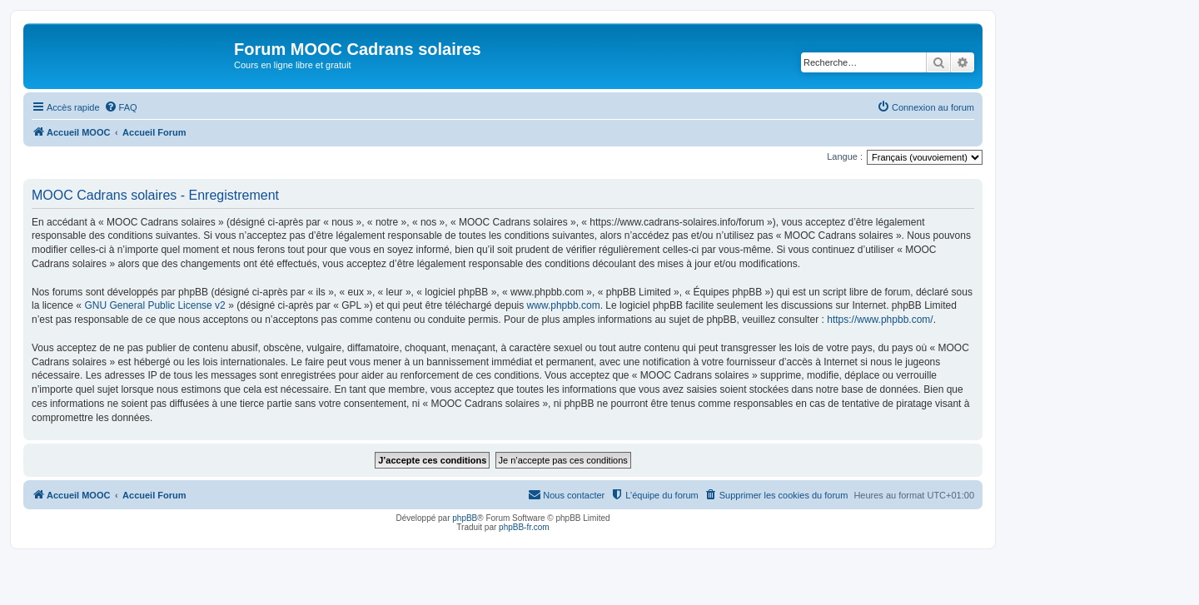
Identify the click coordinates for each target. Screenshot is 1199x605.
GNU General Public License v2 (154, 305)
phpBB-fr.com (524, 527)
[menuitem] (120, 107)
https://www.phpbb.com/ (880, 319)
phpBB (464, 518)
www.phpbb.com (563, 305)
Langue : (845, 156)
